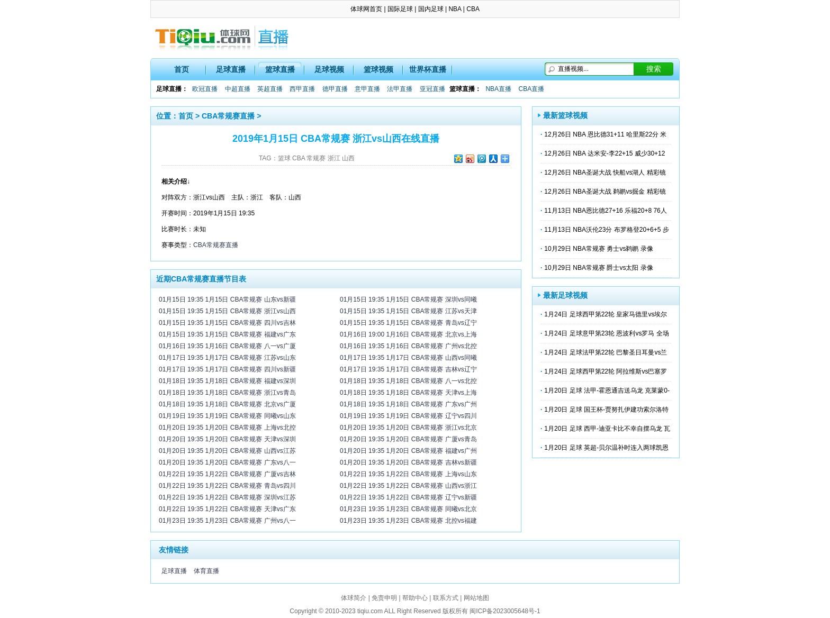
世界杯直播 (427, 69)
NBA (454, 9)
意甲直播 (367, 89)
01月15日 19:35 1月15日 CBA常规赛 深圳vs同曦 (408, 299)
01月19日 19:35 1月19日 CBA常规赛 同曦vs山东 (227, 416)
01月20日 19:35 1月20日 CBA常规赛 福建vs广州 (408, 451)
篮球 (284, 158)
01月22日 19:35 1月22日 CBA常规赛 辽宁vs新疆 (408, 497)
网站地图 (476, 598)
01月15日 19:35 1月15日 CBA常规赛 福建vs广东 (227, 334)
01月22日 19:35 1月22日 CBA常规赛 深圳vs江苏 (227, 497)
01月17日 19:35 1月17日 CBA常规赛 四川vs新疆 (227, 369)
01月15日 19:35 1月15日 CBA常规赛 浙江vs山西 (227, 311)
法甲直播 (399, 89)
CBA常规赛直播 (228, 116)
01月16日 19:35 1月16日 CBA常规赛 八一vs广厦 (227, 346)
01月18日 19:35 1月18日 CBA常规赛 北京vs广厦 (227, 404)
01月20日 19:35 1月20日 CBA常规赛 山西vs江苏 (227, 451)
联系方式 (445, 598)
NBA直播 (498, 89)
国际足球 (400, 9)
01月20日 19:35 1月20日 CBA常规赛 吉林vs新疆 (408, 462)
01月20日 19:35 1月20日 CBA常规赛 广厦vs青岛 (408, 439)
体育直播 (206, 571)
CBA (473, 9)
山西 (348, 158)
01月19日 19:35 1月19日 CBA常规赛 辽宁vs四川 (408, 416)
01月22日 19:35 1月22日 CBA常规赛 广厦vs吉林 (227, 474)
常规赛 (316, 158)
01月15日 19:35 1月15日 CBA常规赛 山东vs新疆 (227, 299)
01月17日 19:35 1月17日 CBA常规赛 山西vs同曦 (408, 357)
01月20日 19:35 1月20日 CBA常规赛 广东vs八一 (227, 462)
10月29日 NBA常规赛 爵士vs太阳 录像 (598, 267)
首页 (181, 69)
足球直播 (231, 69)
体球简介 (353, 598)
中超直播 (237, 89)
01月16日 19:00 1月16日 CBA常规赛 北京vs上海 (408, 334)
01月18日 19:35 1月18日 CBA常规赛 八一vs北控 (408, 381)
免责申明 (384, 598)
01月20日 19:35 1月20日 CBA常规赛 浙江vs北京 (408, 427)
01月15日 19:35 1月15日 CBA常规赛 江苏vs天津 (408, 311)
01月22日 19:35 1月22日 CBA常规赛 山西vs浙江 (408, 485)
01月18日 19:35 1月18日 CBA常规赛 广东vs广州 (408, 404)
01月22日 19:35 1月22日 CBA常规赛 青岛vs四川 (227, 485)
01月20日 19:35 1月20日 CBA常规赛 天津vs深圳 (227, 439)
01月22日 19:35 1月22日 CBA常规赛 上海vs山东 (408, 474)
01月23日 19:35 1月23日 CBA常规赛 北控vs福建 (408, 520)
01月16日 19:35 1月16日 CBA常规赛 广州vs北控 (408, 346)
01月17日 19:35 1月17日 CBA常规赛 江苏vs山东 (227, 357)
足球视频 (329, 69)
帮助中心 (415, 598)
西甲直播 (302, 89)
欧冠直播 (205, 89)
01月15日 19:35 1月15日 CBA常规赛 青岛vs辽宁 (408, 322)
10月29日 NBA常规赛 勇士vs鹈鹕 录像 (598, 248)
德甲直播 (335, 89)
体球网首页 (366, 9)
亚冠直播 (432, 89)
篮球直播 (280, 69)
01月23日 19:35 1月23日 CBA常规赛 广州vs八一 (227, 520)
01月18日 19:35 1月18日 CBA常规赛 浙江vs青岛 (227, 392)
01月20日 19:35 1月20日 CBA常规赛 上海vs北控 (227, 427)
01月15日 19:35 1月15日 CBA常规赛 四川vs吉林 (227, 322)
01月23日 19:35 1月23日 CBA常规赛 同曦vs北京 (408, 509)
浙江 (334, 158)
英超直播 (270, 89)
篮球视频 (378, 69)
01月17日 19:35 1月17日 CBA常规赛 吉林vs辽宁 (408, 369)
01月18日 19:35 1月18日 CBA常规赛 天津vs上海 (408, 392)
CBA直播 (531, 89)
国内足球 (431, 9)
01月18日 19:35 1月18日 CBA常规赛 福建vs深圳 (227, 381)
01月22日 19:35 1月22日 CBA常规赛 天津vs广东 (227, 509)
